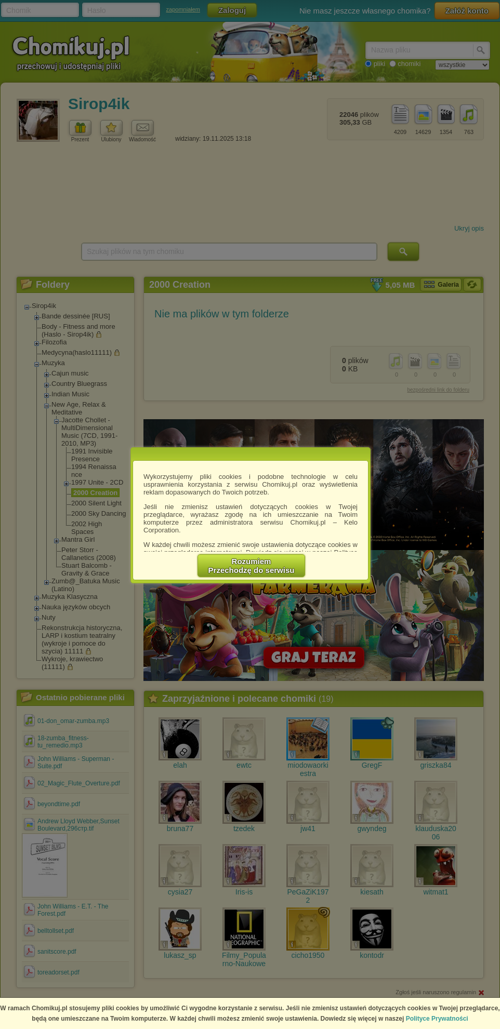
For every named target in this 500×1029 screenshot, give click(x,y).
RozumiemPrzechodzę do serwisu (251, 565)
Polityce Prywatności (437, 1018)
